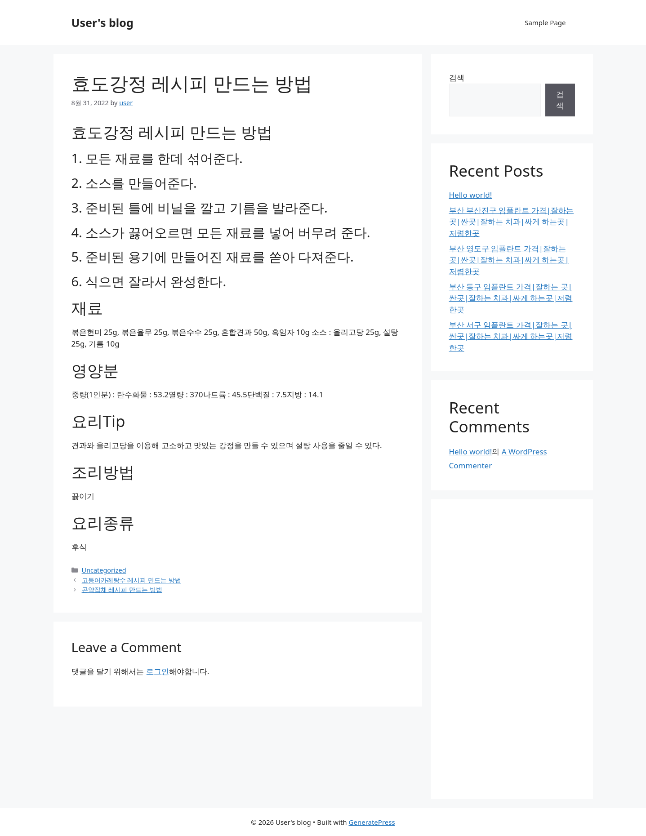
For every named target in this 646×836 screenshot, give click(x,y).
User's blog (102, 22)
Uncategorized (104, 570)
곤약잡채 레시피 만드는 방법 (122, 589)
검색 (456, 77)
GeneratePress (372, 822)
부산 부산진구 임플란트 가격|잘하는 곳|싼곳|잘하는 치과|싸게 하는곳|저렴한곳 (511, 221)
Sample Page (545, 22)
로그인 (157, 671)
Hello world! (470, 195)
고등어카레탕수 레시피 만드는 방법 (131, 580)
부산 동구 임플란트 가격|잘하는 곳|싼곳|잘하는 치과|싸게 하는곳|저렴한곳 (511, 298)
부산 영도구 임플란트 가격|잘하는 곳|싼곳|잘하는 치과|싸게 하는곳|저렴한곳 (509, 259)
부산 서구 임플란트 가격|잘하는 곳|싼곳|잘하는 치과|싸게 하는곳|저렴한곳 (511, 336)
